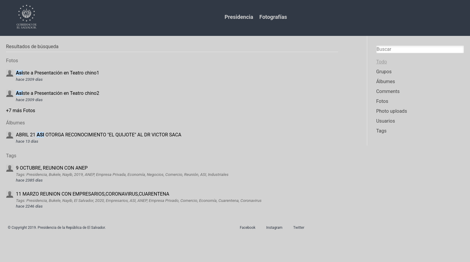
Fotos (382, 101)
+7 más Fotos (20, 110)
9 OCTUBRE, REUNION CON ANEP (52, 168)
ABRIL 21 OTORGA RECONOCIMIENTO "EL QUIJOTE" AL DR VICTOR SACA (98, 135)
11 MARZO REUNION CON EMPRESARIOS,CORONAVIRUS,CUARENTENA (92, 194)
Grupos (384, 71)
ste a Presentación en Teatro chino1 (57, 73)
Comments (388, 91)
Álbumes (385, 81)
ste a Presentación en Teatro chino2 (57, 93)
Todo (381, 62)
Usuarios (385, 121)
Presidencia (239, 17)
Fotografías (273, 17)
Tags (381, 131)
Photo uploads (391, 111)
